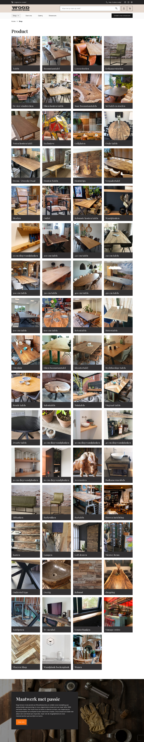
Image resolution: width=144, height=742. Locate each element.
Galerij (40, 16)
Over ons (29, 16)
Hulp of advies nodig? (113, 2)
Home (13, 21)
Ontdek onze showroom (122, 16)
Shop (16, 16)
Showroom (52, 16)
